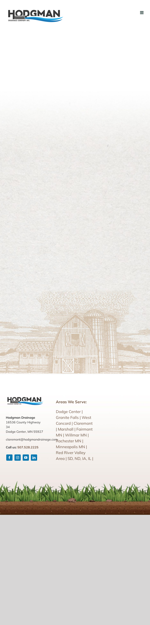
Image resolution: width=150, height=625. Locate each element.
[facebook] (9, 457)
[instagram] (17, 457)
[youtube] (26, 457)
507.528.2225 (27, 447)
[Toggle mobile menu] (142, 13)
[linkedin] (34, 457)
